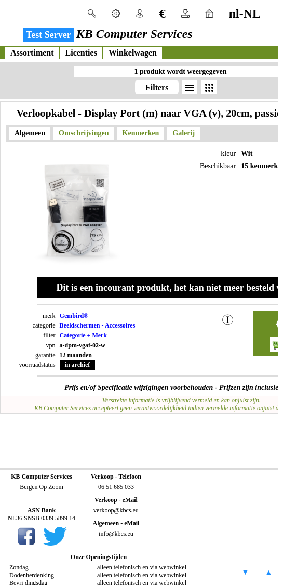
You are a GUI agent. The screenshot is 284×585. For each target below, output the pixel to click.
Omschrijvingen (84, 133)
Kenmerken (141, 133)
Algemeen (30, 133)
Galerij (183, 133)
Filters (156, 87)
